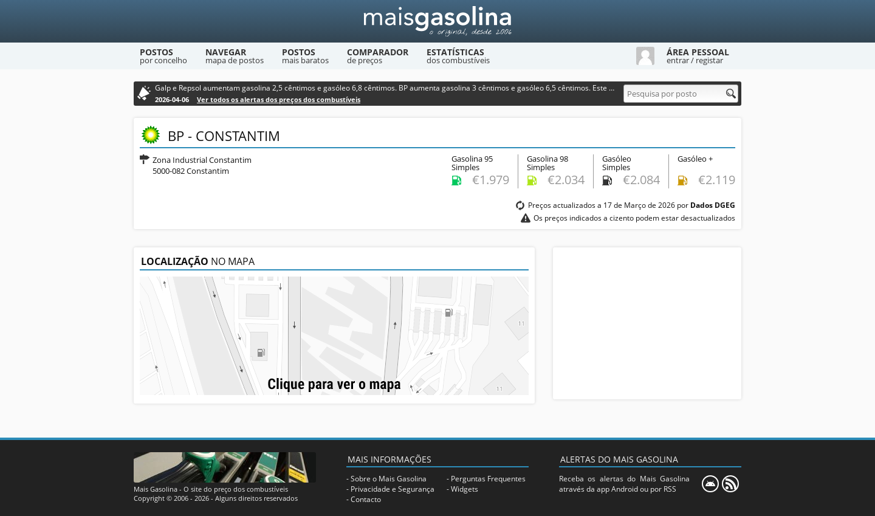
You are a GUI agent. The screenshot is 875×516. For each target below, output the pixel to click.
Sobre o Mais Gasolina (389, 478)
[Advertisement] (647, 323)
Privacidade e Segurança (392, 489)
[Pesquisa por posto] (680, 93)
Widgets (464, 489)
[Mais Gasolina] (437, 21)
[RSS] (730, 483)
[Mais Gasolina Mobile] (710, 483)
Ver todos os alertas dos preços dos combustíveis (278, 99)
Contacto (366, 499)
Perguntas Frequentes (488, 478)
